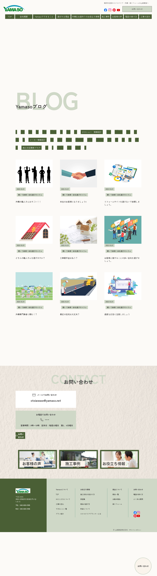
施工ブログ (65, 179)
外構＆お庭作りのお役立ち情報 (85, 16)
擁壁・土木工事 (114, 171)
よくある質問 (138, 543)
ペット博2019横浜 (24, 155)
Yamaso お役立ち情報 (63, 132)
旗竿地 (123, 179)
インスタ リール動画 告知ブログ (32, 139)
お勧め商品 (116, 543)
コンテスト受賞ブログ (82, 139)
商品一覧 (115, 538)
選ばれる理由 (63, 16)
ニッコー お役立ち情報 (27, 147)
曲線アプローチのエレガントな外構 (32, 186)
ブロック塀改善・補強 (101, 147)
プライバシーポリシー (133, 574)
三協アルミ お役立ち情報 (109, 155)
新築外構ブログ (24, 179)
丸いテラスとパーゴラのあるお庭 (31, 163)
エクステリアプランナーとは (90, 557)
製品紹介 (120, 186)
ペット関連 (43, 155)
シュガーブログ (105, 139)
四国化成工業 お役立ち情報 (112, 163)
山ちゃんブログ (94, 171)
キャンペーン (60, 139)
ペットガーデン (124, 147)
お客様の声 (117, 16)
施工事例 (106, 16)
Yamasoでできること (44, 16)
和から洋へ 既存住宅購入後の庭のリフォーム (73, 163)
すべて (20, 132)
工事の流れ (145, 16)
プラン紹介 (60, 557)
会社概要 (24, 16)
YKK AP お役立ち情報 (110, 132)
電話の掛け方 (131, 16)
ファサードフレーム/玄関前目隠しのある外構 (65, 147)
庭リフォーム (117, 548)
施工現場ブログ (107, 179)
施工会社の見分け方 (87, 538)
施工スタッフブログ (45, 179)
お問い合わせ (137, 9)
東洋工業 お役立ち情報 (65, 186)
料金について (85, 553)
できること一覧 (61, 553)
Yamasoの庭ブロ (86, 132)
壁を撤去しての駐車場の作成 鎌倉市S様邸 (36, 171)
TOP (10, 16)
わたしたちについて (63, 543)
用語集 (82, 543)
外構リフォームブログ (71, 171)
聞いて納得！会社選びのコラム (96, 186)
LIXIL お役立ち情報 (38, 132)
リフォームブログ (84, 155)
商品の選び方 (85, 548)
